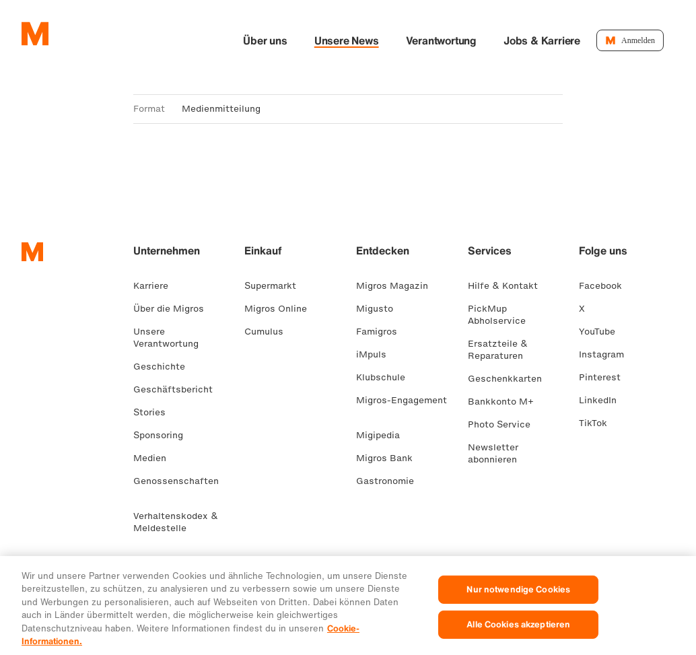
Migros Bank (389, 459)
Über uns (309, 41)
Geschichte (164, 368)
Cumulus (269, 333)
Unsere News (391, 41)
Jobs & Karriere (586, 41)
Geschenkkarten (510, 380)
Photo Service (504, 426)
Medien (155, 459)
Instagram (607, 355)
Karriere (156, 287)
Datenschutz (227, 568)
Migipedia (383, 436)
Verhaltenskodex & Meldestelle (175, 523)
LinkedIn (603, 401)
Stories (154, 413)
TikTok (598, 424)
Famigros (382, 333)
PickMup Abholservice (502, 316)
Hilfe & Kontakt (508, 287)
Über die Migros (174, 310)
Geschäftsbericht (178, 391)
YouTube (602, 333)
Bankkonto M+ (506, 403)
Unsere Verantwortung (171, 339)
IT (72, 568)
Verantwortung (485, 41)
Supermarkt (275, 287)
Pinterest (605, 378)
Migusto (380, 310)
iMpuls (376, 355)
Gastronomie (390, 482)
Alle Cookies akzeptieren (518, 640)
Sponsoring (163, 436)
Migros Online (281, 310)
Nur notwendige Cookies (518, 606)
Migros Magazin (397, 287)
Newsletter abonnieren (498, 455)
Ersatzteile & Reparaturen (501, 351)
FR (51, 568)
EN (93, 568)
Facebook (606, 287)
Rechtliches (160, 568)
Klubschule (386, 378)
